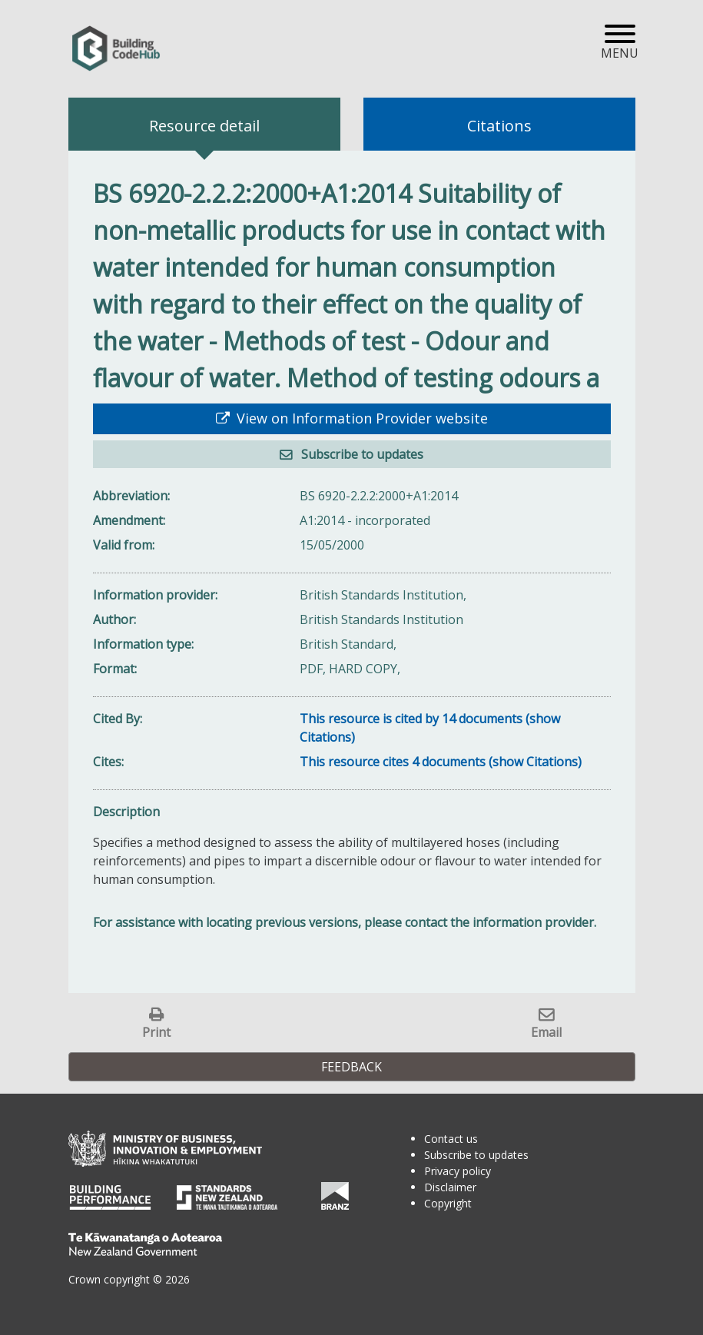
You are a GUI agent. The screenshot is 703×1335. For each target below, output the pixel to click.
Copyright (448, 1203)
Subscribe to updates (360, 454)
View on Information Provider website (360, 418)
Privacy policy (457, 1171)
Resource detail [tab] (204, 125)
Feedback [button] (351, 1066)
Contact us (451, 1138)
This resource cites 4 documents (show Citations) (441, 761)
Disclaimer (450, 1187)
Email (546, 1032)
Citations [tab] (499, 125)
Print (156, 1032)
